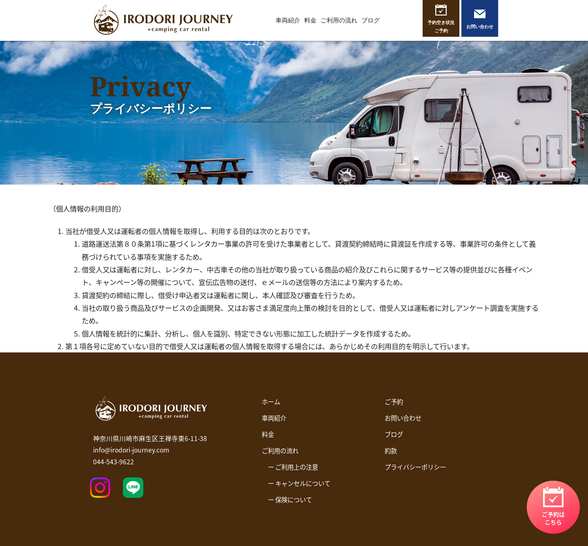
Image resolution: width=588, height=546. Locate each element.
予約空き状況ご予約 (441, 26)
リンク (553, 507)
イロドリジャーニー (163, 20)
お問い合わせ (479, 26)
